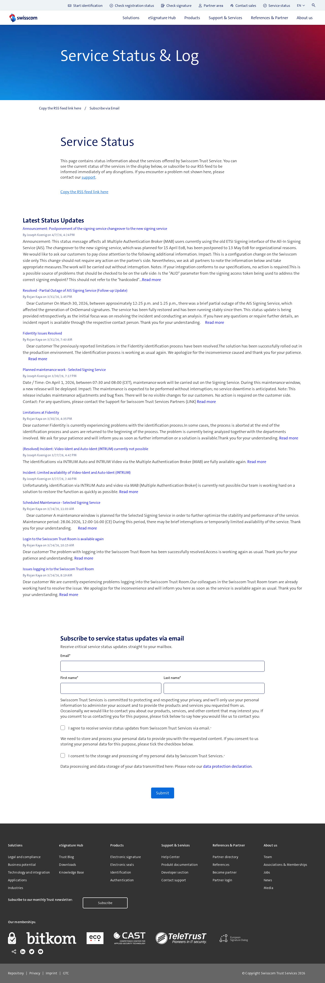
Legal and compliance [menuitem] (24, 857)
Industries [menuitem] (15, 888)
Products (192, 17)
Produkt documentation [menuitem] (179, 864)
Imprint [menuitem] (51, 973)
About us (305, 17)
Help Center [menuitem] (170, 857)
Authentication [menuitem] (122, 880)
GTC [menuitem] (66, 973)
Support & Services (225, 17)
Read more (151, 279)
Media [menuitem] (268, 888)
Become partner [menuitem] (225, 872)
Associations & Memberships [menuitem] (285, 864)
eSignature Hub (162, 17)
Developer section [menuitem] (174, 872)
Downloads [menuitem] (67, 864)
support (88, 177)
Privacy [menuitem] (34, 973)
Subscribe (105, 903)
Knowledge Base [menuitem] (71, 872)
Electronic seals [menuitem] (122, 864)
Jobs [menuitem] (267, 872)
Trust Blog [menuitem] (66, 857)
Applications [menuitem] (17, 880)
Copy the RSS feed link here (84, 192)
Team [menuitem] (268, 857)
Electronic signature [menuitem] (125, 857)
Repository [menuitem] (16, 973)
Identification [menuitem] (120, 872)
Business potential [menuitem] (22, 864)
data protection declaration (227, 766)
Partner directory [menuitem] (225, 857)
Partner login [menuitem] (222, 880)
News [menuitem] (268, 880)
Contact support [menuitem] (173, 880)
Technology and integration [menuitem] (29, 872)
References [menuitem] (221, 864)
